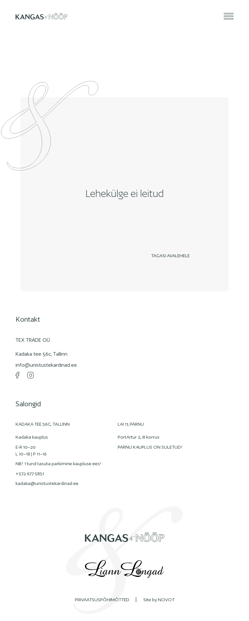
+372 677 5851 (30, 473)
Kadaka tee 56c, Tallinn (41, 354)
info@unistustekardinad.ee (46, 365)
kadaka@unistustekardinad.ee (47, 483)
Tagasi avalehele (172, 255)
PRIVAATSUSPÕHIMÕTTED (102, 599)
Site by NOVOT (158, 599)
